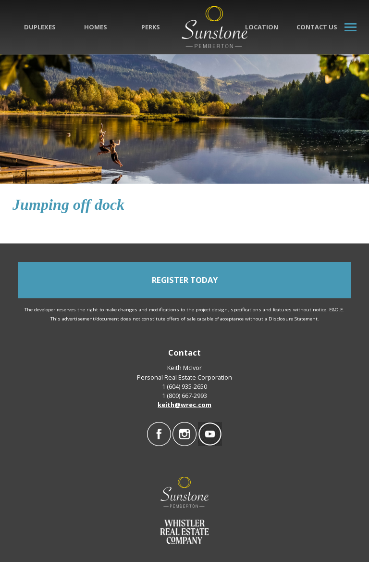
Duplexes (40, 27)
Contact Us (316, 27)
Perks (150, 27)
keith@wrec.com (184, 404)
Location (261, 27)
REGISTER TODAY (185, 279)
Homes (95, 27)
